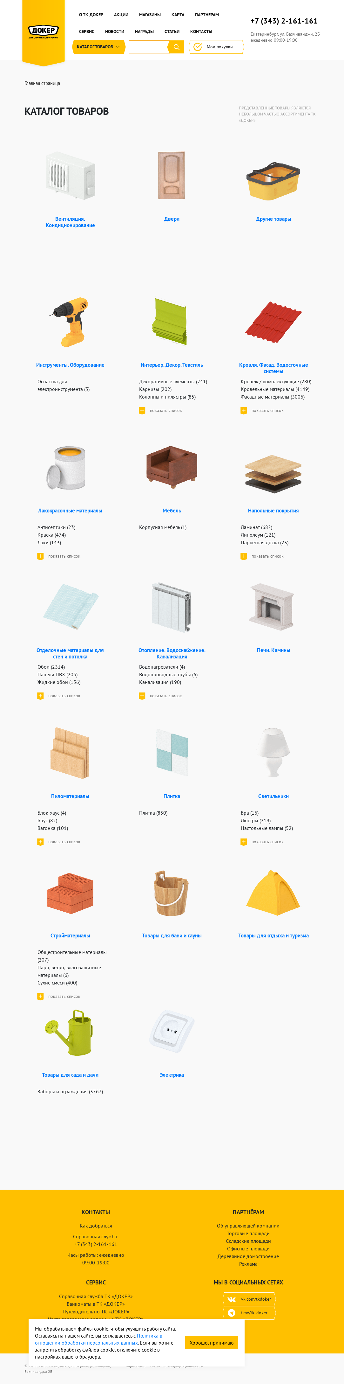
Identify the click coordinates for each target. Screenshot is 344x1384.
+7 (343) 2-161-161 (284, 21)
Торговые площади (248, 1233)
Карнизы (155, 389)
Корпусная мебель (162, 527)
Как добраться (96, 1225)
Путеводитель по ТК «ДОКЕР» (96, 1311)
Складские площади (248, 1241)
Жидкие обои (58, 682)
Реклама (248, 1264)
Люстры (256, 820)
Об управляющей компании (248, 1225)
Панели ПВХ (57, 674)
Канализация (160, 682)
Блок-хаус (51, 813)
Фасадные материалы (273, 396)
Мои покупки (216, 46)
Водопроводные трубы (168, 674)
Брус (47, 820)
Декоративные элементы (173, 381)
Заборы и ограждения (70, 1091)
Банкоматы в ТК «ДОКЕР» (96, 1304)
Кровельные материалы (275, 389)
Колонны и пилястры (167, 396)
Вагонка (52, 828)
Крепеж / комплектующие (276, 381)
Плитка (153, 813)
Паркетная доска (264, 542)
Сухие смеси (57, 982)
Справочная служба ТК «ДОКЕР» (96, 1296)
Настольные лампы (267, 828)
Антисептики (56, 527)
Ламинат (256, 527)
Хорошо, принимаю (212, 1342)
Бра (250, 813)
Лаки (49, 542)
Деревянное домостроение (248, 1256)
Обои (51, 667)
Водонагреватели (162, 667)
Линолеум (258, 535)
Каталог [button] (99, 46)
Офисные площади (248, 1248)
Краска (51, 535)
